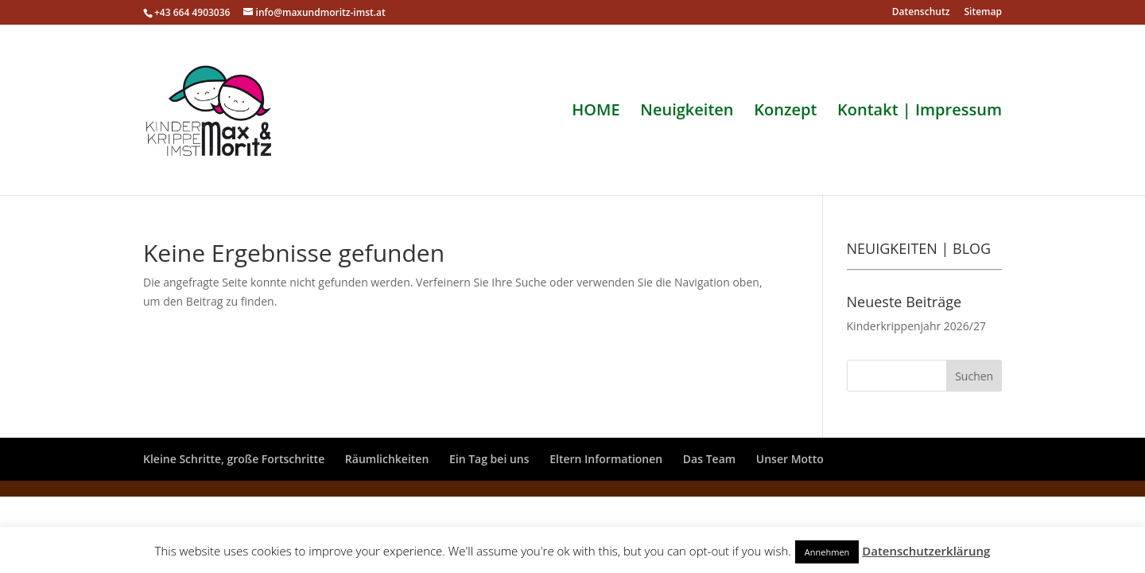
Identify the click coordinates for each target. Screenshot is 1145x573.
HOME (595, 112)
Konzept (785, 112)
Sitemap (983, 12)
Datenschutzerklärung (926, 551)
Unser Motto (790, 458)
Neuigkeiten (686, 112)
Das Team (709, 458)
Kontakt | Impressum (919, 112)
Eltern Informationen (605, 458)
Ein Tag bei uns (489, 458)
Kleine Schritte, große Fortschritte (233, 458)
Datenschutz (921, 12)
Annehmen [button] (827, 552)
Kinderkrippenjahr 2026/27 (916, 325)
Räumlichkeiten (387, 458)
